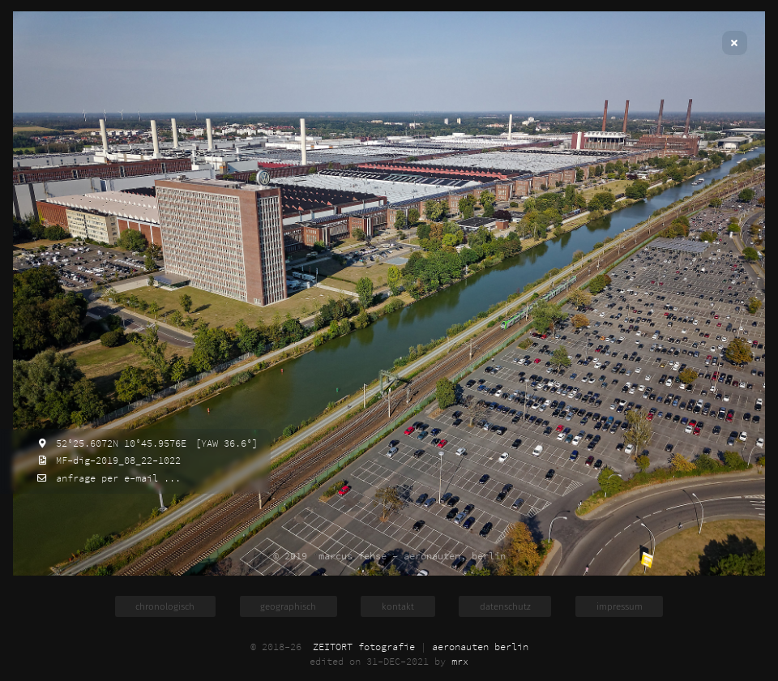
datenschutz (505, 606)
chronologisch (164, 606)
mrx (459, 661)
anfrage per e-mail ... (115, 478)
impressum (619, 606)
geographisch (288, 606)
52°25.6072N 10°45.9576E (118, 443)
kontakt (398, 606)
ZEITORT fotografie (364, 647)
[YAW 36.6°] (224, 443)
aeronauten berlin (480, 647)
